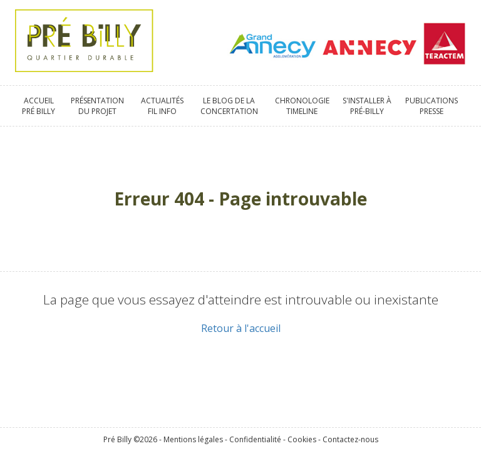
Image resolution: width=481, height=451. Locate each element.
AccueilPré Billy (38, 106)
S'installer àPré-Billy (367, 106)
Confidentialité (255, 439)
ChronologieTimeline (302, 106)
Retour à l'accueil (241, 328)
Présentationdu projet (97, 106)
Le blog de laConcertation (229, 106)
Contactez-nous (350, 439)
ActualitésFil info (162, 106)
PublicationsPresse (431, 106)
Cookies (301, 439)
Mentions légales (193, 439)
